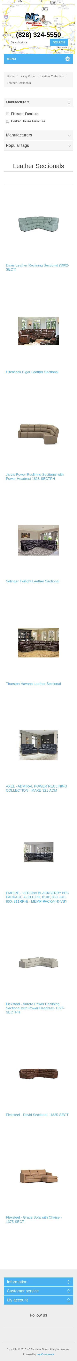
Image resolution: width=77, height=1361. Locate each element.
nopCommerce (45, 1354)
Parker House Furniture (28, 121)
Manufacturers (18, 102)
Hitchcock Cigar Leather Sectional (32, 372)
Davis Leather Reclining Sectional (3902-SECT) (37, 267)
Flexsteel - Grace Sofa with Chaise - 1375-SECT (34, 1219)
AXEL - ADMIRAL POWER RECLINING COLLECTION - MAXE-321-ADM (36, 788)
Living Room (28, 76)
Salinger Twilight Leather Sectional (33, 581)
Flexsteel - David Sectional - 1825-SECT (37, 1115)
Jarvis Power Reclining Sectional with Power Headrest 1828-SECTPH (35, 477)
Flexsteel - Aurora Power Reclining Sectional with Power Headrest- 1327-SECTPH (35, 1008)
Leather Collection (52, 76)
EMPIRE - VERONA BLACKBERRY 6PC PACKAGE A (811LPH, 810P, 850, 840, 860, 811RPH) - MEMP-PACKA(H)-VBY (37, 897)
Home (11, 76)
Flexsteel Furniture (24, 114)
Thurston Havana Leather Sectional (33, 684)
